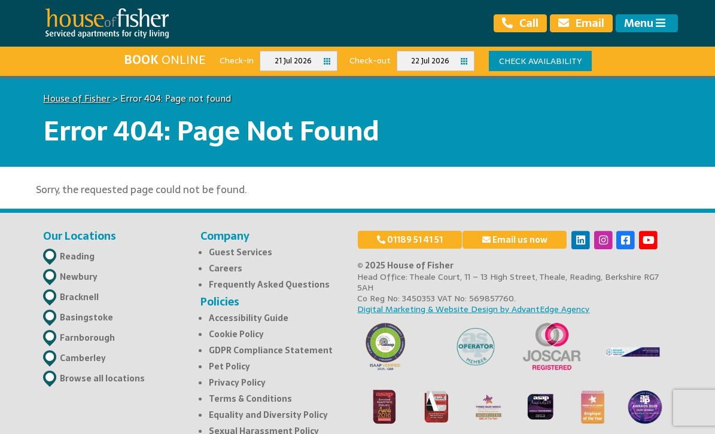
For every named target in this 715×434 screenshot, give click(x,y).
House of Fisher (76, 98)
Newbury (79, 276)
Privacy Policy (237, 382)
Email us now (514, 239)
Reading (77, 256)
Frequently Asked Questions (269, 284)
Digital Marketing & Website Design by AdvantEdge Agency (473, 309)
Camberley (83, 358)
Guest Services (240, 252)
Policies (219, 301)
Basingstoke (86, 317)
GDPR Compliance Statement (271, 350)
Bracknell (79, 297)
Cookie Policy (236, 334)
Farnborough (87, 337)
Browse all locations (102, 378)
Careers (225, 268)
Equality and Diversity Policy (268, 414)
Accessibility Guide (248, 318)
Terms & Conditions (250, 398)
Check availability (540, 61)
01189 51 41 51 (410, 239)
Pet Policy (229, 366)
